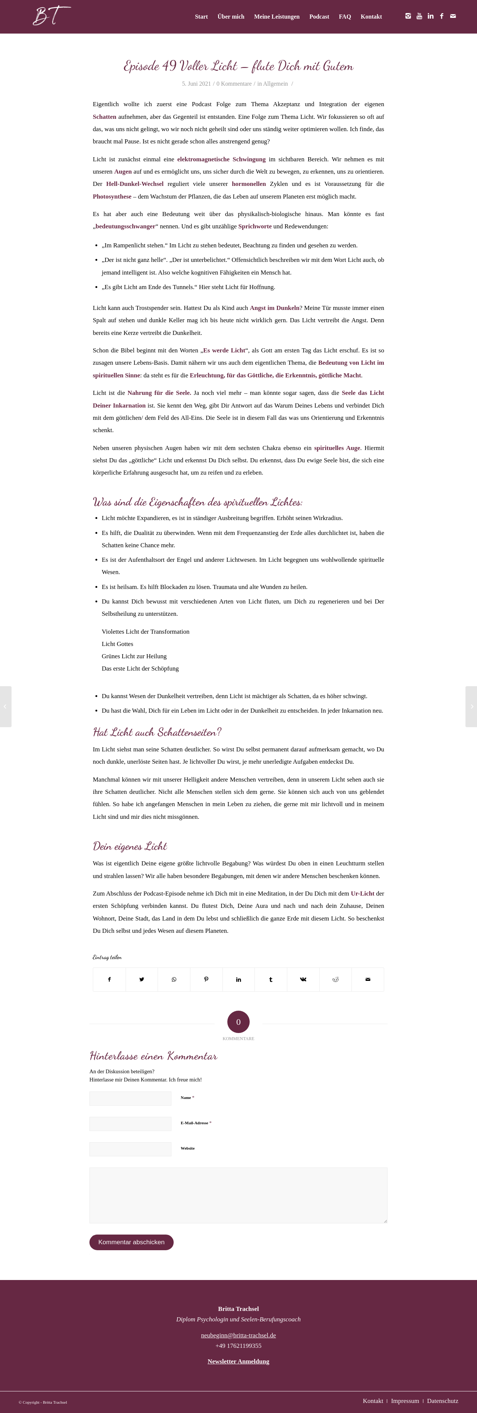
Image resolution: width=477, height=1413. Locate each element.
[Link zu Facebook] (441, 16)
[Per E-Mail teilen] (368, 979)
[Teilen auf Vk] (303, 979)
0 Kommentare (234, 83)
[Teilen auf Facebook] (109, 979)
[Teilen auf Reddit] (336, 979)
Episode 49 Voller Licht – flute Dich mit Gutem (238, 65)
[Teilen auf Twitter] (142, 979)
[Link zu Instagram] (408, 16)
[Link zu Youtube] (419, 16)
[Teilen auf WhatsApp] (174, 979)
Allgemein (275, 83)
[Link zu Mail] (452, 16)
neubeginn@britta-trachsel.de (238, 1335)
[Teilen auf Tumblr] (271, 979)
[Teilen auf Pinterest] (206, 979)
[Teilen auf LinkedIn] (239, 979)
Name (188, 1097)
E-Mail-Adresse (196, 1122)
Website (188, 1148)
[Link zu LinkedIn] (430, 16)
